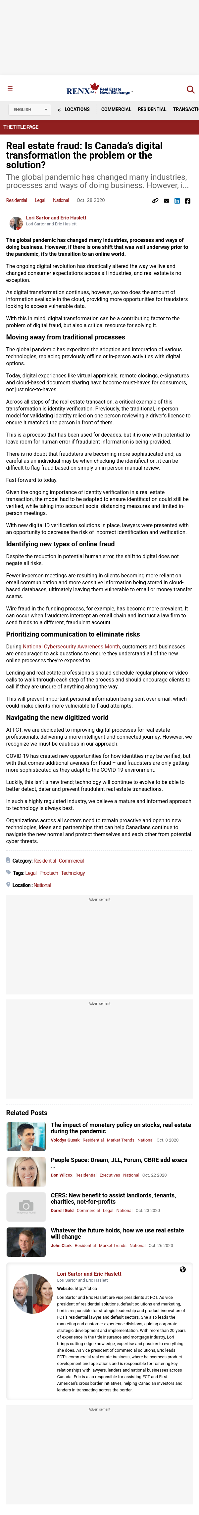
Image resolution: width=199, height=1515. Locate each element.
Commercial (116, 109)
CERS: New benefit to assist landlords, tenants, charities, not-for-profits (113, 1198)
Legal (40, 200)
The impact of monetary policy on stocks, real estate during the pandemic (121, 1128)
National (61, 200)
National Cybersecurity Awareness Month (71, 646)
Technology (73, 873)
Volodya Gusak (65, 1140)
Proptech (48, 873)
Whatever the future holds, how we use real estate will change (117, 1233)
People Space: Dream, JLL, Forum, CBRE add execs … (119, 1163)
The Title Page (20, 127)
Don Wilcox (62, 1175)
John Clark (61, 1245)
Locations (74, 109)
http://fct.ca (86, 1288)
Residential (152, 109)
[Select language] (29, 110)
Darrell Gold (62, 1210)
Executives (110, 1175)
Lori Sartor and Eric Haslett (56, 217)
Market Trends (120, 1140)
